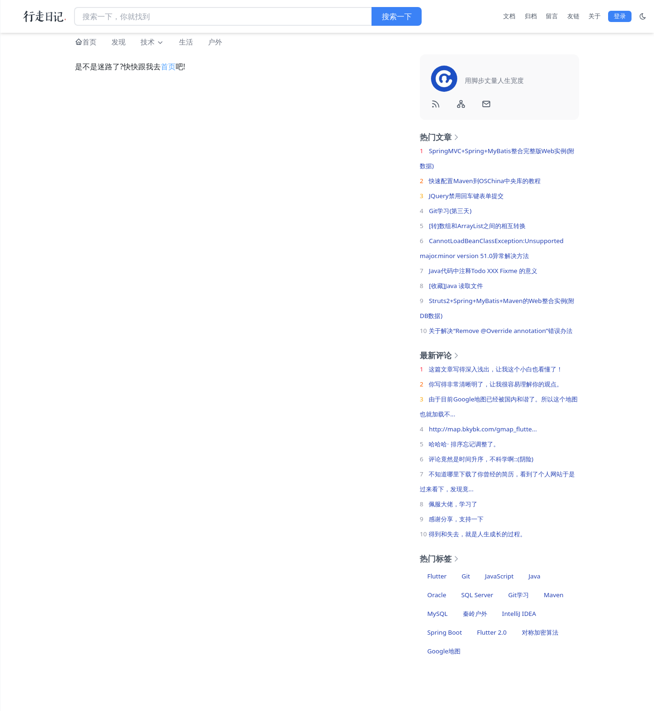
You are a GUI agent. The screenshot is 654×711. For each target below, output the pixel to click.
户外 (215, 41)
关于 (594, 16)
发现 (118, 41)
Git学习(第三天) (450, 211)
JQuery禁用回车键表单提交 (466, 196)
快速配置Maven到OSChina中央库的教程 (485, 181)
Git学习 (518, 595)
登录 (620, 16)
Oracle (436, 595)
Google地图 (444, 651)
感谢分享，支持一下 (456, 519)
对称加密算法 (540, 632)
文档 (509, 16)
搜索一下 (397, 16)
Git (465, 576)
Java (534, 576)
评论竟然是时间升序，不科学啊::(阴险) (481, 459)
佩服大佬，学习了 (453, 504)
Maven (554, 595)
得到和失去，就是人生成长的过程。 (477, 534)
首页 (89, 41)
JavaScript (499, 576)
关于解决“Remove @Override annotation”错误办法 (500, 330)
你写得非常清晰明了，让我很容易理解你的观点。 (496, 384)
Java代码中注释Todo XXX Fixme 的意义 (483, 271)
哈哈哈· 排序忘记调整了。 (464, 444)
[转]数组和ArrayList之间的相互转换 (477, 226)
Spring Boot (444, 632)
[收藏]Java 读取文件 (456, 285)
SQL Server (477, 595)
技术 (152, 41)
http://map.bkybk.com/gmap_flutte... (483, 429)
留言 (552, 16)
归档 (531, 16)
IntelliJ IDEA (519, 613)
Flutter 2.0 (492, 632)
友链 (573, 16)
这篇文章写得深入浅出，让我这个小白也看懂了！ (496, 369)
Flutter (436, 576)
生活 (186, 41)
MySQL (437, 613)
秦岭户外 (475, 613)
